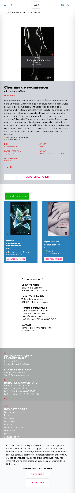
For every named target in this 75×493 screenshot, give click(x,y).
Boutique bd (10, 421)
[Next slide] (72, 235)
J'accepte (37, 474)
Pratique (8, 424)
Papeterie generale (14, 427)
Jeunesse (9, 418)
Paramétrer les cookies (37, 468)
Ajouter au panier (37, 177)
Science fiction (11, 437)
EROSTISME (9, 96)
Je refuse (37, 482)
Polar (7, 415)
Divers (7, 434)
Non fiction (10, 430)
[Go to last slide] (6, 235)
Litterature (9, 412)
